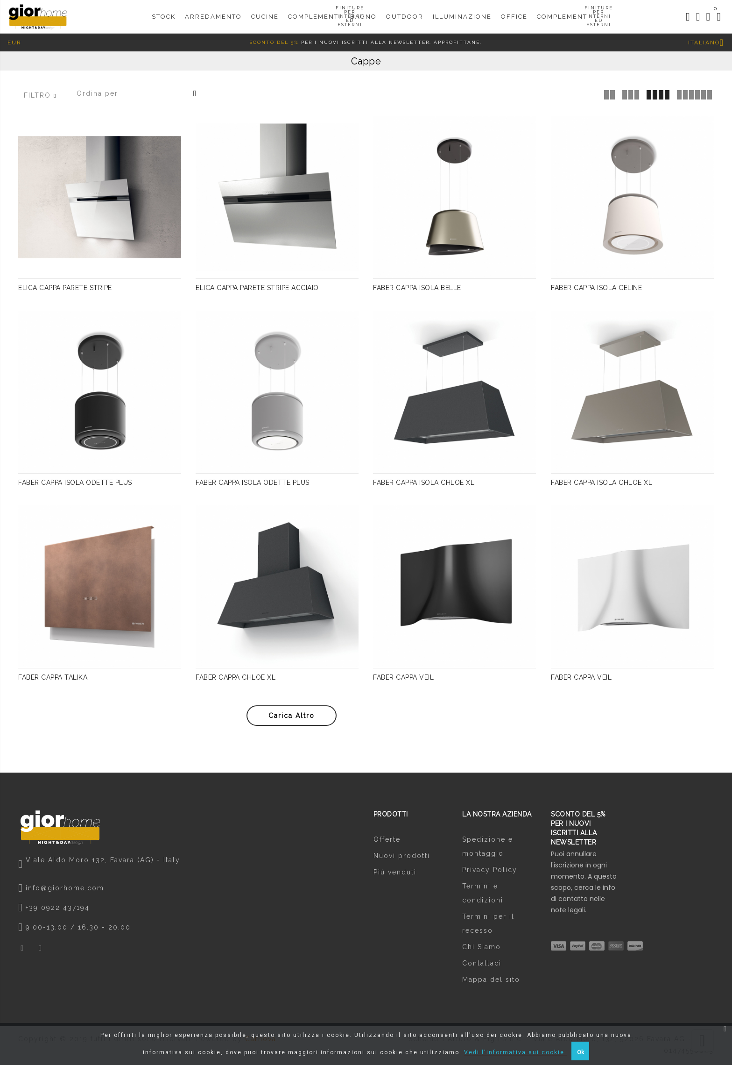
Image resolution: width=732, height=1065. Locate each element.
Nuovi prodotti (401, 858)
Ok (580, 1052)
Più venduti (394, 874)
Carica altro (291, 717)
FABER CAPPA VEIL (403, 679)
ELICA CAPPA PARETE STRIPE (65, 289)
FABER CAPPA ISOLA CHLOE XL (423, 484)
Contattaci (481, 965)
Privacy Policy (489, 872)
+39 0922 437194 (58, 909)
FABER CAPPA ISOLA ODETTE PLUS (75, 484)
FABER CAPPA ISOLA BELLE (417, 289)
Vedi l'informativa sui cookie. (515, 1052)
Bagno (363, 12)
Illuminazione (462, 12)
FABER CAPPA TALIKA (52, 679)
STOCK (164, 12)
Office (514, 12)
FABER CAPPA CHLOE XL (235, 679)
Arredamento (213, 12)
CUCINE (265, 12)
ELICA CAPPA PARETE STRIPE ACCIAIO (257, 289)
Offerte (387, 841)
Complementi (314, 16)
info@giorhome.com (65, 890)
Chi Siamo (481, 949)
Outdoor (404, 12)
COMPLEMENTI (563, 16)
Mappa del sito (491, 982)
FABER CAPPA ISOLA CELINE (596, 289)
